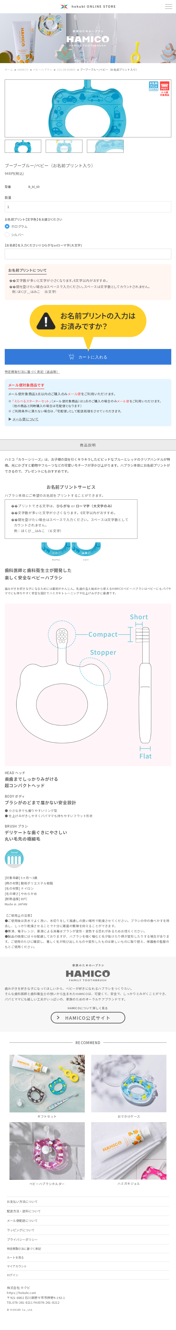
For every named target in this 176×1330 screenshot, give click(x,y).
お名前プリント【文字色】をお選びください (33, 219)
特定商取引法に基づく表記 (24, 1248)
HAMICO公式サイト (88, 1017)
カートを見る (15, 1257)
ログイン (12, 1275)
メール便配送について (22, 1220)
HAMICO (23, 69)
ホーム (9, 69)
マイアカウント (17, 1266)
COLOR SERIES (66, 69)
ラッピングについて (21, 1230)
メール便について (26, 419)
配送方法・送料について (24, 1211)
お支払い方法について (22, 1201)
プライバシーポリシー (22, 1239)
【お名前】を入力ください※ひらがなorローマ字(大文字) (43, 245)
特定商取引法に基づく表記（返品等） (32, 371)
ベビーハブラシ (42, 69)
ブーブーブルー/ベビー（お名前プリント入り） (109, 69)
